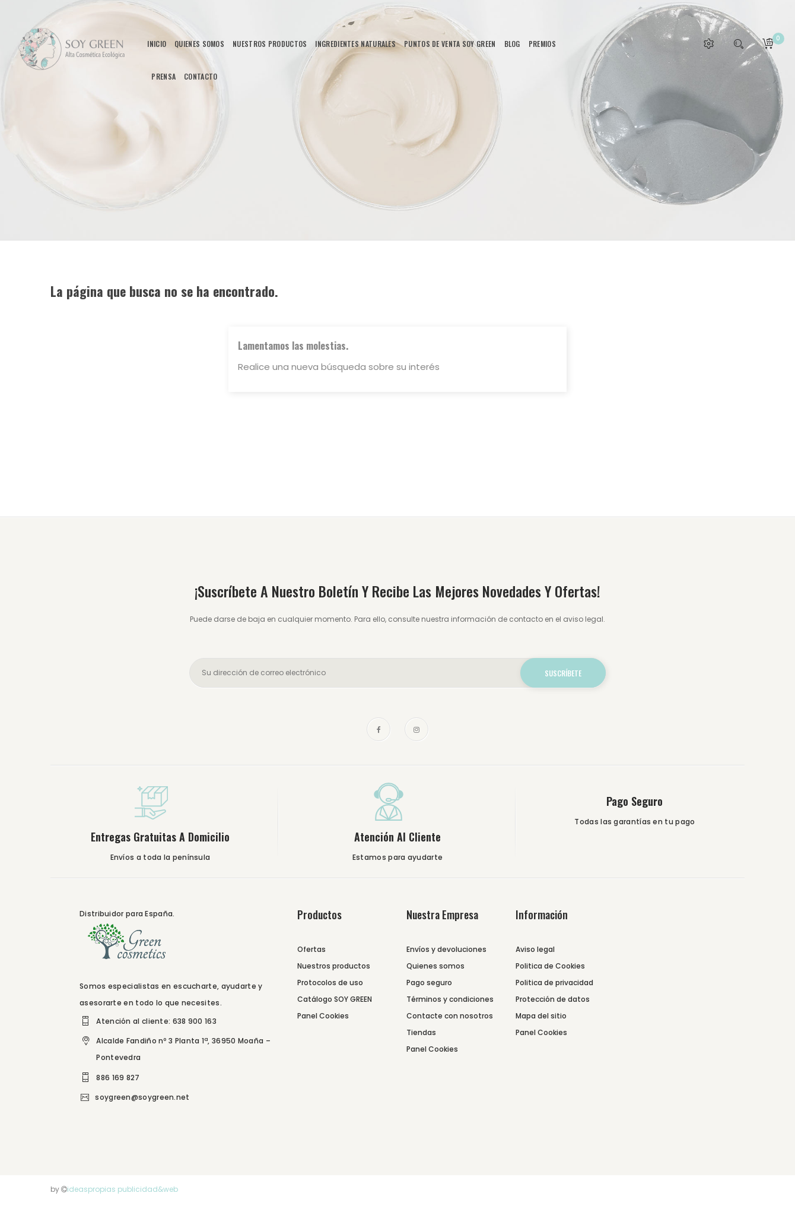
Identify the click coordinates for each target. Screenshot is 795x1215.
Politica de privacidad (554, 982)
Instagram (416, 729)
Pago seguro (429, 982)
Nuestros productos (333, 966)
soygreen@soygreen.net (142, 1097)
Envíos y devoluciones (446, 949)
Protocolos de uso (330, 982)
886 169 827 (117, 1077)
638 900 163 (195, 1021)
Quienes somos (435, 966)
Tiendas (421, 1032)
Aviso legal (535, 949)
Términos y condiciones (450, 999)
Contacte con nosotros (449, 1016)
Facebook (378, 729)
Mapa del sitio (541, 1016)
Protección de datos (553, 999)
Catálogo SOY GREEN (334, 999)
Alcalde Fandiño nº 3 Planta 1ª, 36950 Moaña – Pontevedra (183, 1049)
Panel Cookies (323, 1016)
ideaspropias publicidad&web (122, 1189)
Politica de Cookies (550, 966)
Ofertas (311, 949)
